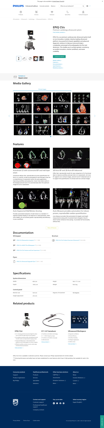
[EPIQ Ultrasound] (18, 58)
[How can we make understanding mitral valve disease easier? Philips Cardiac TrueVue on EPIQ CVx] (35, 58)
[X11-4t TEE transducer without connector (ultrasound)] (24, 58)
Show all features (52, 228)
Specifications (57, 66)
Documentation (57, 64)
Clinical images (42, 89)
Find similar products (59, 32)
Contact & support (59, 56)
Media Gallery (57, 60)
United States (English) (58, 1)
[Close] (102, 1)
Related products (57, 68)
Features (55, 62)
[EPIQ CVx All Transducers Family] (30, 58)
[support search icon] (83, 6)
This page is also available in (44, 1)
